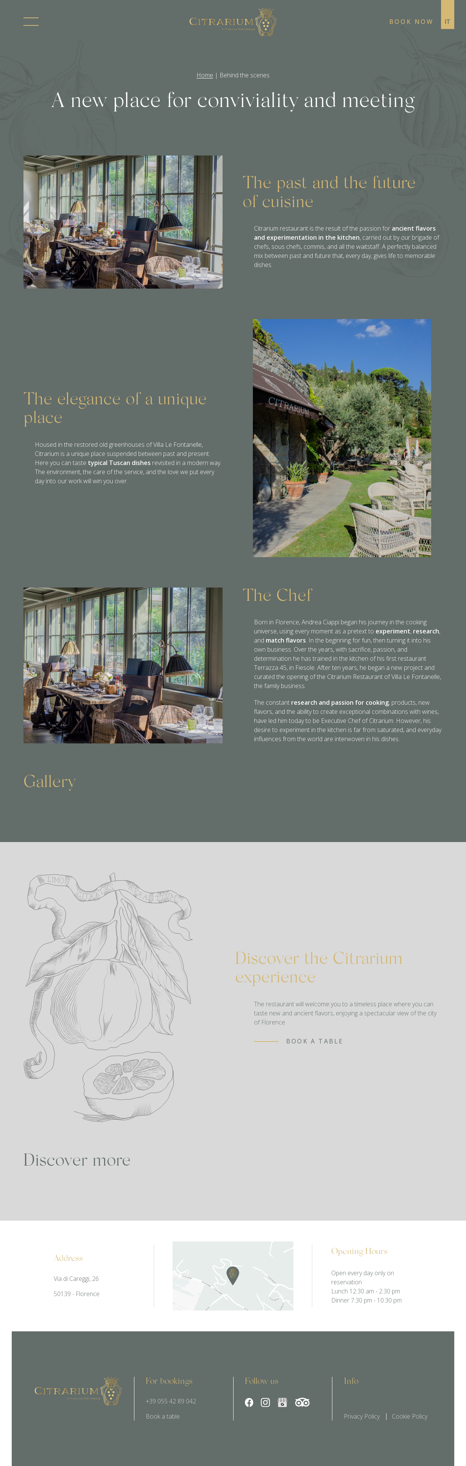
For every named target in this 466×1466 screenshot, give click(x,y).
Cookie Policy (409, 1416)
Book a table (163, 1416)
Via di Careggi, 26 (76, 1279)
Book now (411, 21)
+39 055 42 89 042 (171, 1401)
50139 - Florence (77, 1294)
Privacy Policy (362, 1416)
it (447, 21)
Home (204, 75)
